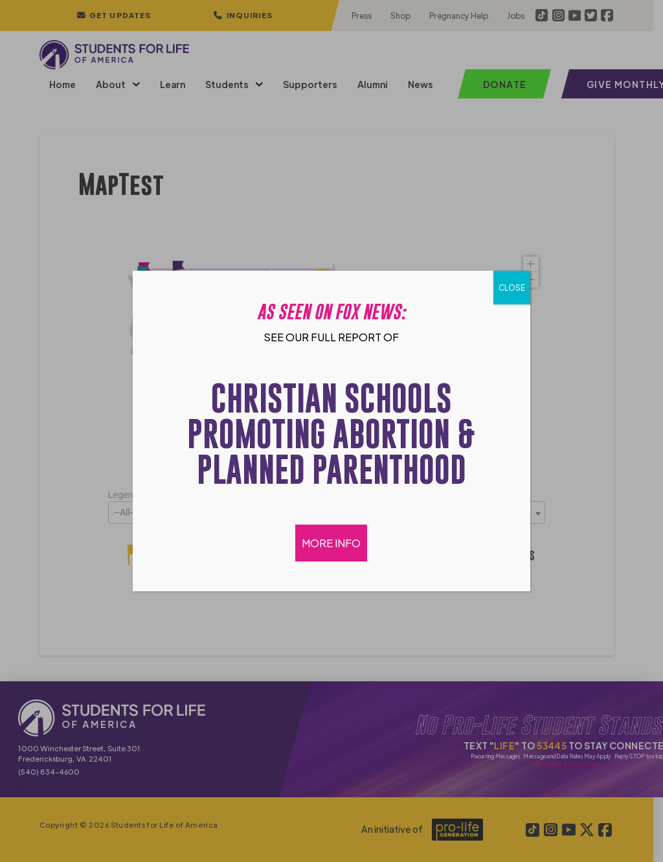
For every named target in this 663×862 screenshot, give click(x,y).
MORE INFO (331, 543)
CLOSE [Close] (512, 287)
